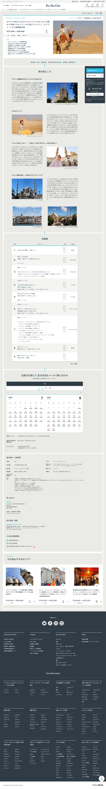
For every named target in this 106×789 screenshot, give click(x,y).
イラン (16, 763)
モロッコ (17, 752)
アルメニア (58, 724)
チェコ (42, 724)
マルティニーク (96, 759)
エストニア (58, 722)
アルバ (83, 753)
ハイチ (94, 752)
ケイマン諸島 (33, 752)
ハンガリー (32, 719)
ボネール (84, 765)
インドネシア (59, 694)
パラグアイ (17, 719)
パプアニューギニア (45, 754)
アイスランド (59, 729)
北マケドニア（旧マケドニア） (34, 725)
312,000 (10, 421)
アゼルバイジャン (60, 715)
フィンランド (59, 727)
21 (20, 420)
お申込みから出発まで (9, 639)
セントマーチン (96, 773)
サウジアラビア (18, 761)
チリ (5, 722)
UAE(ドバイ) (18, 768)
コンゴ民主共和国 (60, 756)
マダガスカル (59, 777)
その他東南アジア (60, 658)
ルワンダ (69, 759)
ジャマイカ (95, 756)
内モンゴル (84, 697)
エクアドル (6, 715)
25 (41, 420)
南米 (57, 660)
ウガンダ (69, 770)
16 (30, 416)
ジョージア (58, 717)
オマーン (6, 752)
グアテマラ (95, 749)
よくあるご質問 (7, 641)
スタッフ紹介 (28, 5)
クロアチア (32, 728)
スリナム (17, 727)
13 (15, 416)
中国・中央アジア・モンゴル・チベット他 (65, 653)
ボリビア (6, 724)
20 (15, 420)
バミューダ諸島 (85, 763)
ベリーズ (84, 760)
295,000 (58, 421)
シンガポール (70, 687)
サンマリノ (95, 717)
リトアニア (69, 727)
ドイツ (83, 734)
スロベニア (43, 722)
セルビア (43, 715)
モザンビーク (70, 749)
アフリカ (58, 648)
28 (20, 424)
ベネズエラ (17, 715)
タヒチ (42, 756)
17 (36, 416)
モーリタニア (70, 777)
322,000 (35, 417)
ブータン (43, 694)
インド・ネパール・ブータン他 (63, 651)
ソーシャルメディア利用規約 (36, 651)
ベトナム (17, 692)
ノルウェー (69, 724)
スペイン (84, 729)
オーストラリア (33, 749)
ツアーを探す (6, 5)
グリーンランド (70, 729)
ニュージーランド (45, 752)
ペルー (16, 717)
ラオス (16, 690)
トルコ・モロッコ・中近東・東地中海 (64, 646)
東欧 (57, 641)
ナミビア (69, 752)
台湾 (57, 687)
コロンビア (17, 722)
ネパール (43, 690)
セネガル (69, 761)
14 (20, 416)
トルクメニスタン (86, 690)
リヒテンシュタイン (86, 722)
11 (41, 411)
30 (30, 424)
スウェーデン (70, 717)
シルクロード (96, 697)
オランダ (84, 724)
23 (30, 420)
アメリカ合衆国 (96, 775)
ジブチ (57, 759)
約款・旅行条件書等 (13, 543)
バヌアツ (43, 761)
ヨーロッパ (58, 639)
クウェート (6, 768)
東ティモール (70, 692)
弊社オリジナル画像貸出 (35, 648)
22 (25, 420)
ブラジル (17, 724)
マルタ (83, 715)
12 (10, 416)
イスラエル (17, 766)
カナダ (83, 767)
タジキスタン (85, 699)
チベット (84, 692)
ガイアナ (6, 727)
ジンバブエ (69, 775)
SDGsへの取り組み (34, 653)
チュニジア (17, 754)
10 (50, 388)
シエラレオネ (70, 763)
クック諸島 (32, 756)
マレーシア (69, 694)
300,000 (35, 408)
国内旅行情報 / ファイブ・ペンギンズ (90, 641)
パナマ (94, 766)
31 (36, 424)
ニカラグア (95, 763)
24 (36, 420)
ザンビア (69, 773)
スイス (94, 729)
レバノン (6, 761)
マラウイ (69, 747)
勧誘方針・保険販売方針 (9, 646)
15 (25, 416)
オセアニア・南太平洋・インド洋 (63, 665)
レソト (57, 775)
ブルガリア (32, 715)
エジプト (6, 759)
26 (10, 424)
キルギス (95, 694)
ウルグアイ (6, 717)
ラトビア (58, 719)
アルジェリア (7, 756)
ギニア (57, 770)
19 (10, 420)
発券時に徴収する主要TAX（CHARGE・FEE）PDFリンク (20, 546)
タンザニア (69, 766)
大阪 (45, 384)
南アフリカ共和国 (71, 756)
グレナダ (95, 747)
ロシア (68, 715)
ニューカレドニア (45, 749)
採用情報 (32, 646)
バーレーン (6, 763)
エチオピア (58, 763)
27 (15, 424)
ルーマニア (43, 727)
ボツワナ (58, 752)
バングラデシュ (44, 692)
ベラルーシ (58, 731)
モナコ (83, 719)
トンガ (42, 759)
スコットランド (96, 724)
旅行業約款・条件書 (8, 644)
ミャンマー (6, 690)
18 (41, 416)
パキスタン (32, 690)
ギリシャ (17, 759)
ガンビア (58, 766)
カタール (6, 766)
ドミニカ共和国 (85, 777)
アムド (94, 692)
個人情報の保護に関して (14, 540)
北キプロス (6, 754)
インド (31, 694)
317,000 (79, 412)
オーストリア (33, 722)
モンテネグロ (44, 719)
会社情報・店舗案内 (34, 644)
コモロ (31, 754)
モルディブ (32, 761)
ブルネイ (58, 692)
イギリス (84, 731)
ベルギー (95, 727)
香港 (57, 690)
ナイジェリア (70, 754)
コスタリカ (84, 770)
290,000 (30, 408)
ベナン (57, 749)
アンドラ (95, 731)
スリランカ (32, 692)
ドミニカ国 (84, 774)
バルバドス (84, 758)
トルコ (5, 749)
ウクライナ (69, 722)
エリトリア (58, 761)
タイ (68, 690)
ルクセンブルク (85, 727)
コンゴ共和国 (59, 754)
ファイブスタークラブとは (17, 5)
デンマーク (69, 719)
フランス (95, 715)
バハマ (83, 755)
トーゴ (68, 768)
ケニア (57, 773)
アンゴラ (58, 747)
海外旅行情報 (85, 639)
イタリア (84, 717)
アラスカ (84, 747)
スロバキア (43, 729)
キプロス (17, 756)
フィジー (32, 759)
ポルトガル (95, 722)
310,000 (74, 421)
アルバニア (43, 717)
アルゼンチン (7, 719)
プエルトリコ (96, 768)
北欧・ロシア (59, 644)
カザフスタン (85, 694)
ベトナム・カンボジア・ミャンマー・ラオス (66, 655)
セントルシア (96, 770)
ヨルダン (17, 749)
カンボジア (6, 692)
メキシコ (95, 761)
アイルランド (96, 719)
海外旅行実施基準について (10, 651)
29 (25, 424)
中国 (83, 701)
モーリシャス (33, 763)
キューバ (84, 772)
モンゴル (95, 699)
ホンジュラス (96, 754)
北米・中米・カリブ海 (61, 662)
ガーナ (57, 768)
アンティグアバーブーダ (86, 750)
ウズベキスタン (96, 690)
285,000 (25, 408)
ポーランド (32, 717)
